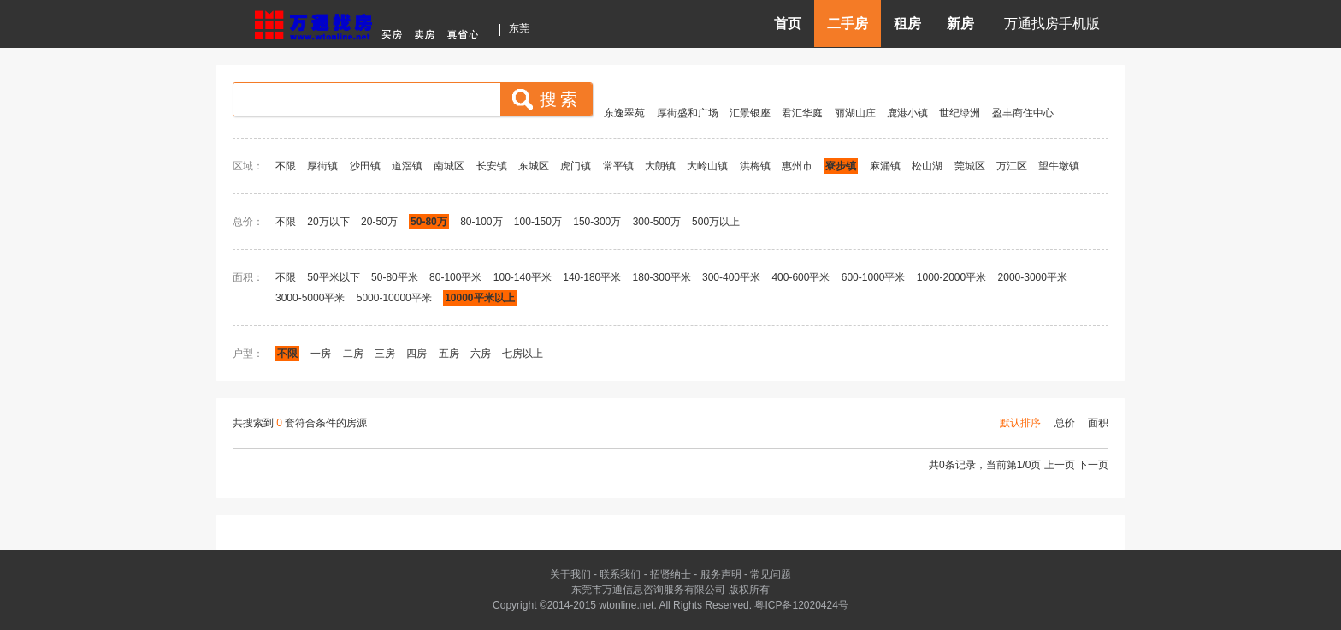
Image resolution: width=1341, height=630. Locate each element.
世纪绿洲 (959, 113)
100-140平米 (522, 277)
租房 (907, 23)
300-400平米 (731, 277)
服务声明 (720, 574)
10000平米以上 (479, 298)
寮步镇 (840, 166)
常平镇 (618, 166)
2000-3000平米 (1032, 277)
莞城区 (969, 166)
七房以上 (522, 354)
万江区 (1011, 166)
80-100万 (481, 222)
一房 (320, 354)
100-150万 (538, 222)
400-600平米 (800, 277)
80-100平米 (455, 277)
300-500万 (657, 222)
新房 (960, 23)
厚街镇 (322, 166)
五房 (449, 354)
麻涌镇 (885, 166)
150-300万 (597, 222)
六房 (480, 354)
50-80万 (429, 222)
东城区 (533, 166)
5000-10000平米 (394, 298)
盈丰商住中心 (1023, 113)
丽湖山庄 (855, 113)
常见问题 (770, 574)
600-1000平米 (874, 277)
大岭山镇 (707, 166)
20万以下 (328, 222)
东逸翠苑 (624, 113)
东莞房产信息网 (371, 22)
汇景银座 (750, 113)
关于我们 (570, 574)
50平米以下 (333, 277)
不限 (285, 166)
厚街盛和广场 (687, 113)
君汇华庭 (802, 113)
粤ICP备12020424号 (801, 605)
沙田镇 (365, 166)
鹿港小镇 (907, 113)
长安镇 (491, 166)
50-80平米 (394, 277)
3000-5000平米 (310, 298)
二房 (353, 354)
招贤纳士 (670, 574)
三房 (385, 354)
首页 (787, 23)
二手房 (847, 23)
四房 (416, 354)
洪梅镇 (755, 166)
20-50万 (379, 222)
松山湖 (927, 166)
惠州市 (797, 166)
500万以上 (716, 222)
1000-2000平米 (951, 277)
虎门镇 (575, 166)
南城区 (449, 166)
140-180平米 (592, 277)
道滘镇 (407, 166)
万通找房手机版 (1052, 23)
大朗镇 (660, 166)
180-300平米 (662, 277)
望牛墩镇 (1058, 166)
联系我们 (620, 574)
